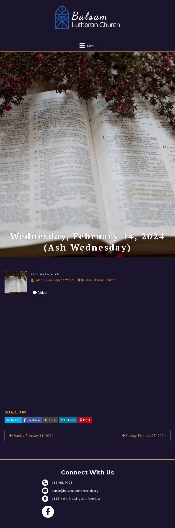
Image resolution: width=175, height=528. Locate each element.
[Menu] (87, 45)
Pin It (85, 426)
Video (40, 298)
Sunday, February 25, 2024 (144, 441)
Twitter (13, 426)
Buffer (50, 426)
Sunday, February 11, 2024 (31, 441)
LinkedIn (68, 426)
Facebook (32, 426)
